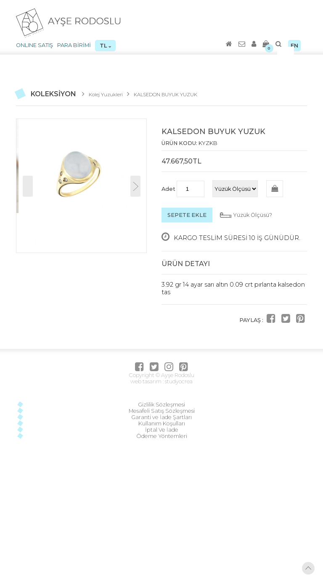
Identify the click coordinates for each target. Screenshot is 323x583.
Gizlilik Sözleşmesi (161, 404)
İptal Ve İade (161, 430)
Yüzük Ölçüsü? (252, 215)
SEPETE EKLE (187, 215)
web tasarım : (147, 381)
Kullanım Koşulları (161, 423)
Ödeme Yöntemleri (161, 436)
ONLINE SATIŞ (34, 45)
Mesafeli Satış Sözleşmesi (162, 411)
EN (294, 45)
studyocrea (178, 381)
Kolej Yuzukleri (106, 95)
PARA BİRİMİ (74, 45)
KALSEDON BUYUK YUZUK (165, 95)
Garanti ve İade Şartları (161, 417)
